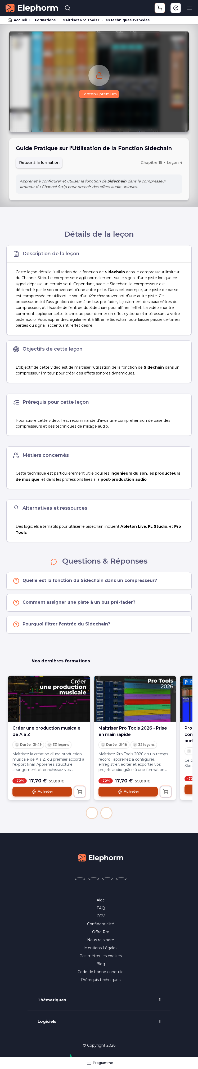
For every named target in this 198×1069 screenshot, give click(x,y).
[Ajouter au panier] (80, 792)
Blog (100, 963)
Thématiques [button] (52, 1000)
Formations (45, 20)
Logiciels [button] (47, 1021)
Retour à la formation (39, 162)
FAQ (101, 908)
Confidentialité (100, 924)
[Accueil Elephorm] (100, 857)
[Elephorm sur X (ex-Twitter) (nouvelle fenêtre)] (93, 879)
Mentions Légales (100, 948)
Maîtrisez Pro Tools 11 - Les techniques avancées (106, 20)
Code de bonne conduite (101, 971)
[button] (92, 813)
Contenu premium (99, 94)
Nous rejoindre (100, 940)
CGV (101, 916)
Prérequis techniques (100, 979)
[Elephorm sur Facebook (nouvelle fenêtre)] (80, 879)
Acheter (42, 791)
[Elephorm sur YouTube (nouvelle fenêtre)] (107, 879)
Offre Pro (100, 932)
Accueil (17, 20)
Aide (101, 900)
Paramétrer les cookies (100, 955)
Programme (99, 1063)
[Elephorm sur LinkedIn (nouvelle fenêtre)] (121, 879)
